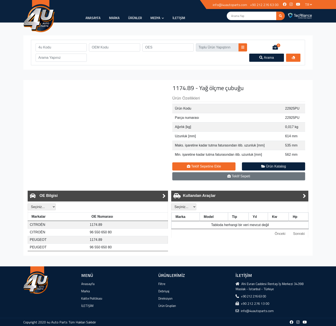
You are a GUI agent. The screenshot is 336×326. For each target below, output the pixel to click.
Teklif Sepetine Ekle (204, 166)
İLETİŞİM (178, 17)
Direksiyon (165, 298)
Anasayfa (93, 17)
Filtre (161, 283)
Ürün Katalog (273, 166)
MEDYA (157, 17)
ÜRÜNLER (135, 17)
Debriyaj (163, 291)
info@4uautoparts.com (230, 4)
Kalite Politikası (91, 298)
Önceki (280, 233)
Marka (114, 17)
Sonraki (299, 233)
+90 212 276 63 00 (264, 4)
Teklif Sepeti (238, 176)
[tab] (98, 196)
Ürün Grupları (167, 305)
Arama (266, 57)
